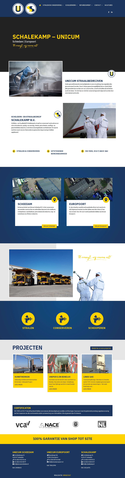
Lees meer (18, 384)
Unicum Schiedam (49, 226)
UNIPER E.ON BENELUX (59, 377)
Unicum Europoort (101, 226)
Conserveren (62, 328)
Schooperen (96, 328)
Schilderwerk (70, 5)
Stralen (28, 328)
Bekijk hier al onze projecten (101, 348)
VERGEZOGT (67, 475)
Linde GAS (88, 377)
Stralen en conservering (52, 5)
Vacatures (108, 5)
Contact (97, 5)
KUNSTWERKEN (22, 377)
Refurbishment (85, 5)
